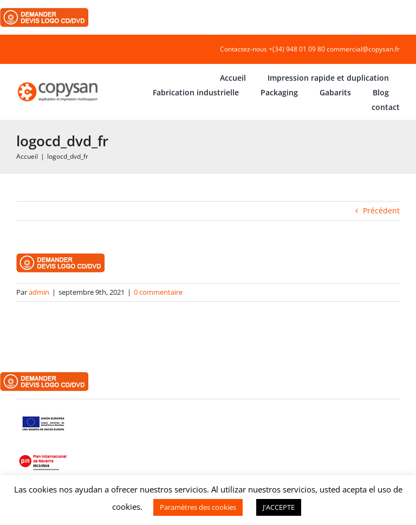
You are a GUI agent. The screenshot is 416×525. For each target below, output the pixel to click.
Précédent (381, 210)
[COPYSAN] (58, 82)
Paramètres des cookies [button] (198, 507)
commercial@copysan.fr (363, 49)
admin (39, 292)
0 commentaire (158, 292)
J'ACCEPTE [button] (279, 507)
